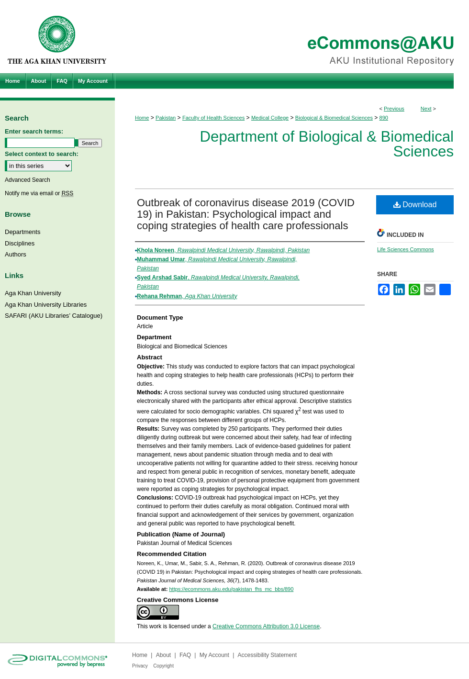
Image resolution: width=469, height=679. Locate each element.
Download (415, 204)
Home (142, 118)
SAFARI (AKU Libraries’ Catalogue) (53, 315)
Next (426, 108)
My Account (214, 655)
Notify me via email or (39, 193)
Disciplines (19, 243)
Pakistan (166, 118)
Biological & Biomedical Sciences (334, 118)
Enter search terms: (34, 131)
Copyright (163, 665)
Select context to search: (41, 153)
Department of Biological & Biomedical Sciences (327, 144)
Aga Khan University (33, 293)
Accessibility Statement (267, 655)
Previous (394, 108)
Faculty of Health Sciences (213, 118)
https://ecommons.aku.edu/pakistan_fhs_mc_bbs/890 (231, 589)
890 (384, 118)
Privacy (140, 665)
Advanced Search (27, 180)
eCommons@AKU (292, 36)
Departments (22, 231)
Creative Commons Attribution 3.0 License (266, 626)
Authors (15, 254)
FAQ (185, 655)
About (163, 655)
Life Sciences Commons (405, 249)
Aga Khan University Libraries (46, 304)
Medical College (270, 118)
